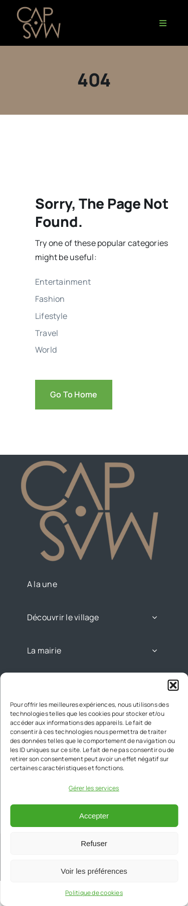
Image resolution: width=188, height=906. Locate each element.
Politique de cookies (94, 892)
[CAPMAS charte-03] (40, 9)
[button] (173, 685)
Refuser (94, 843)
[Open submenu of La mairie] (154, 650)
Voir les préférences (94, 871)
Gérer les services (94, 788)
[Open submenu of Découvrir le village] (154, 617)
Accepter (94, 815)
